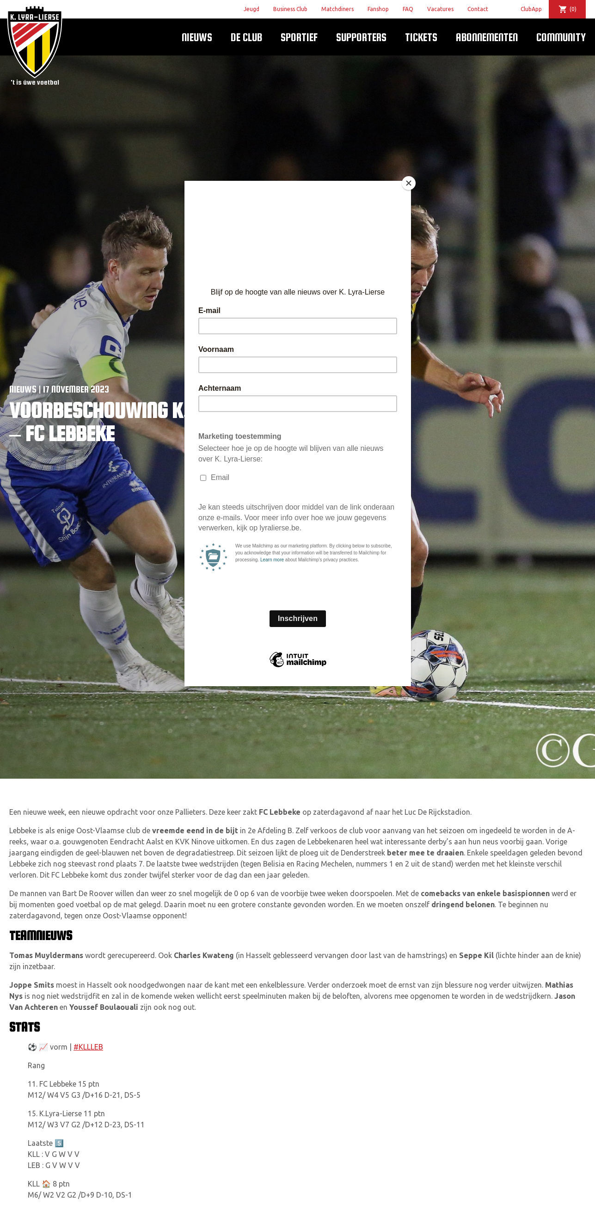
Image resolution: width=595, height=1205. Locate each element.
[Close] (409, 183)
